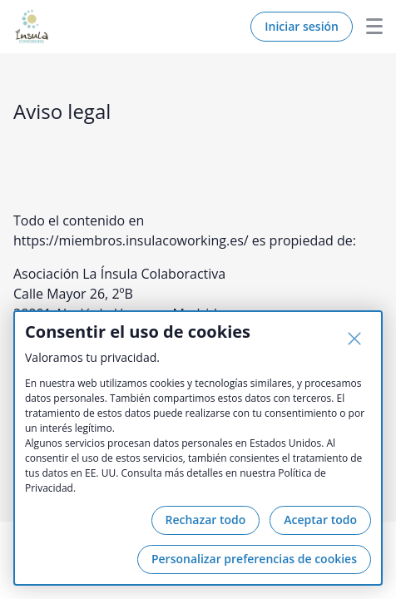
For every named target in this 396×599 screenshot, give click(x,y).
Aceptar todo (320, 519)
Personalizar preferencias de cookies (254, 559)
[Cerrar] (354, 338)
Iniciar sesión (302, 26)
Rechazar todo (206, 519)
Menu (368, 26)
